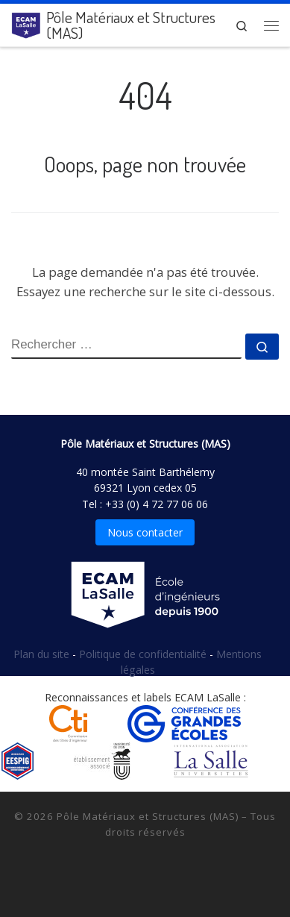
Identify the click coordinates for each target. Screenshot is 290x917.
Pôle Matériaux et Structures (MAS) (148, 816)
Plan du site (42, 654)
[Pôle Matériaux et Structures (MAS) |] (26, 23)
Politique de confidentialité (144, 654)
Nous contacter (145, 532)
